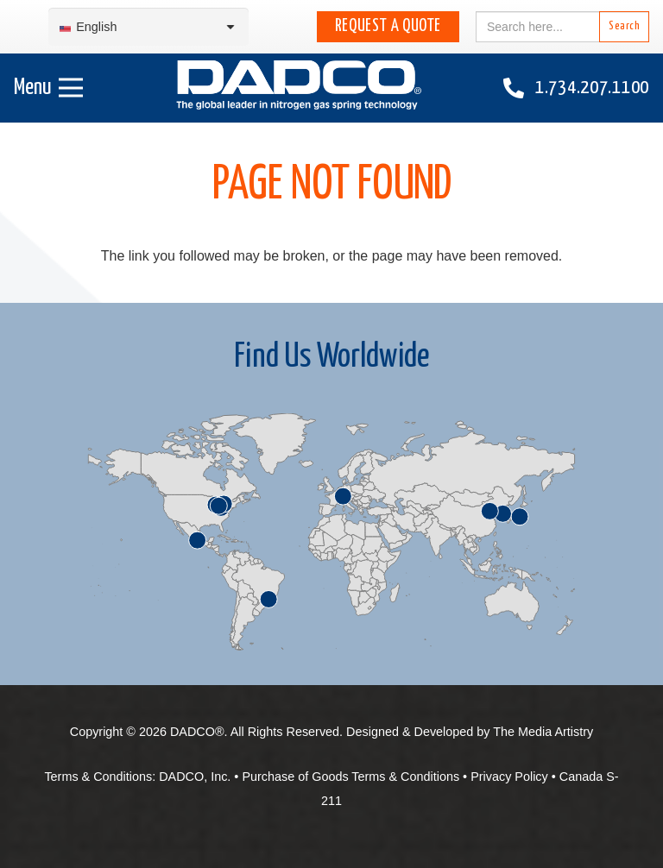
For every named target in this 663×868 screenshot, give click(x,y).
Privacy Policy (509, 776)
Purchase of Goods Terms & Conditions (350, 776)
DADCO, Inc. (194, 776)
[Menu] (48, 88)
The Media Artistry (543, 732)
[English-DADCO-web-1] (298, 88)
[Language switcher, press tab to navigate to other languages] (148, 27)
